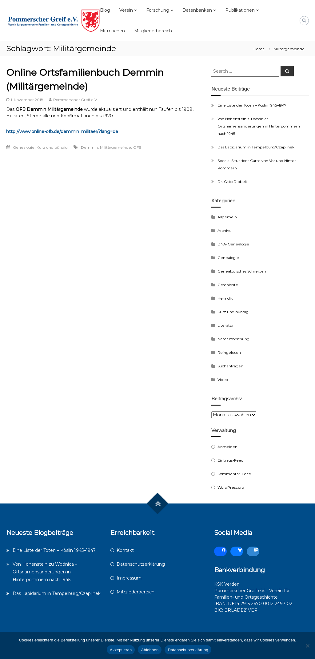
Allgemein (227, 217)
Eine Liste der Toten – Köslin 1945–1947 (251, 105)
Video (222, 379)
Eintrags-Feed (230, 460)
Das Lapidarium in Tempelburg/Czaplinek (255, 147)
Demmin (89, 147)
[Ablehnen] (307, 646)
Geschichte (227, 284)
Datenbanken (197, 10)
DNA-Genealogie (233, 244)
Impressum (129, 578)
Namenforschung (233, 339)
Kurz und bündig (52, 147)
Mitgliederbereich (153, 31)
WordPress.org (230, 487)
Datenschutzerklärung (141, 564)
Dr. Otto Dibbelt (232, 181)
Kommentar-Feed (234, 473)
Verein (126, 10)
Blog (105, 10)
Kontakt (125, 550)
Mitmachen (112, 31)
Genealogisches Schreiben (241, 271)
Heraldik (225, 298)
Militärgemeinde (115, 147)
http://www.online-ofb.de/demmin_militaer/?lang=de (62, 131)
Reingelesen (229, 352)
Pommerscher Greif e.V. (75, 99)
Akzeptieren (121, 650)
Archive (224, 230)
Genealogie (23, 147)
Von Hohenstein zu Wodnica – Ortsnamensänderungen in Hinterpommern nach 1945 (258, 126)
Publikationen (240, 10)
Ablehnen (149, 650)
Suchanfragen (230, 366)
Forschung (157, 10)
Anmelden (227, 446)
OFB (137, 147)
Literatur (225, 325)
